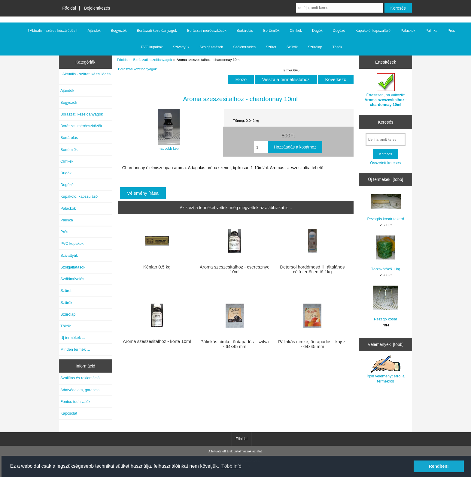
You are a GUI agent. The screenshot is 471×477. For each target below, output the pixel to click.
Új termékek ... (72, 337)
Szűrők (292, 47)
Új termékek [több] (385, 179)
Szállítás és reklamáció (79, 378)
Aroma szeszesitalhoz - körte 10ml (157, 341)
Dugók (317, 30)
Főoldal (69, 8)
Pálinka (431, 30)
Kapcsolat (68, 413)
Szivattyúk (181, 47)
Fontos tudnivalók (75, 401)
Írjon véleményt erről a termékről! (386, 369)
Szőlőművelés (244, 47)
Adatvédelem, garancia (79, 390)
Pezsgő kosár (385, 303)
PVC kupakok (152, 47)
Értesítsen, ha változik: (386, 90)
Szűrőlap (315, 47)
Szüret (271, 47)
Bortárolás (245, 30)
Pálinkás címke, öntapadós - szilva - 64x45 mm (234, 344)
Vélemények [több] (385, 344)
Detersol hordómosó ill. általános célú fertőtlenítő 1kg (312, 269)
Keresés (385, 122)
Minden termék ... (75, 349)
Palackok (408, 30)
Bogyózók (119, 30)
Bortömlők (271, 30)
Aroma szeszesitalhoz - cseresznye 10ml (234, 269)
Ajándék (93, 30)
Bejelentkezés (97, 8)
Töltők (337, 47)
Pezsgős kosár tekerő (385, 207)
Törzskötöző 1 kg (385, 253)
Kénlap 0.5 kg (157, 267)
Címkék (296, 30)
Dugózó (339, 30)
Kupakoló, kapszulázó (372, 30)
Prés (451, 30)
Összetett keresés (385, 162)
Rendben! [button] (439, 466)
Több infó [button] (231, 466)
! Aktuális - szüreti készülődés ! (52, 30)
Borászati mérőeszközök (206, 30)
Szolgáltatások (211, 47)
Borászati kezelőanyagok (152, 60)
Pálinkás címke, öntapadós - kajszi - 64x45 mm (312, 344)
